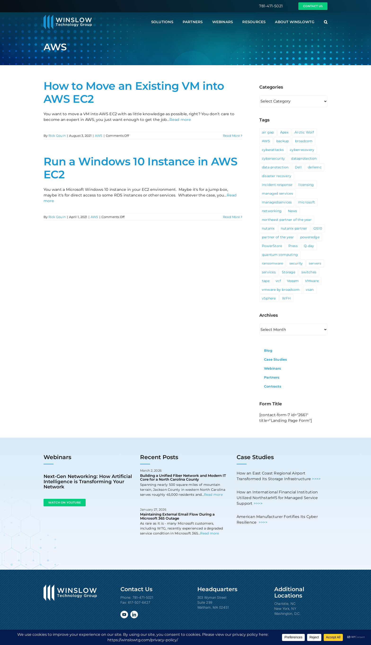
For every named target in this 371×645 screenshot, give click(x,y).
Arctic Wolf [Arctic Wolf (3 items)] (304, 132)
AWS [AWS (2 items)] (266, 141)
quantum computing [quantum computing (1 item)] (280, 254)
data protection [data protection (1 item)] (275, 167)
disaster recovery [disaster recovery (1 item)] (276, 176)
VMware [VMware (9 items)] (312, 281)
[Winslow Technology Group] (68, 16)
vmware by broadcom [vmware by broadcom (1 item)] (281, 289)
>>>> (316, 479)
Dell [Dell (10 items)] (298, 167)
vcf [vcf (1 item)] (278, 281)
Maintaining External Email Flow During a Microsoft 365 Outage (177, 516)
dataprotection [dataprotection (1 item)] (304, 158)
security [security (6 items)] (296, 263)
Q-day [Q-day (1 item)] (309, 246)
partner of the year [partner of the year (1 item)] (278, 237)
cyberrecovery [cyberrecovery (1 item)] (302, 150)
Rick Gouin (57, 135)
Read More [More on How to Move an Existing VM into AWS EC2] (231, 135)
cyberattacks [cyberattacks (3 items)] (273, 150)
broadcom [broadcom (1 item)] (304, 141)
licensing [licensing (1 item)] (306, 185)
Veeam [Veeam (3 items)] (293, 281)
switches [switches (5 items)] (308, 272)
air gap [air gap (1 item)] (268, 132)
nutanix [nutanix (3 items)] (268, 228)
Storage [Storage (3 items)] (288, 272)
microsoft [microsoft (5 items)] (306, 202)
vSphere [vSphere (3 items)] (269, 298)
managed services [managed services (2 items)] (277, 193)
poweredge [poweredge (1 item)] (309, 237)
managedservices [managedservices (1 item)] (277, 202)
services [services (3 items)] (269, 272)
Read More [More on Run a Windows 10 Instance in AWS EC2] (231, 217)
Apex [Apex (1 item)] (284, 132)
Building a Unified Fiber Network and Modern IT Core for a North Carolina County (183, 477)
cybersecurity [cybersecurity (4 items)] (273, 158)
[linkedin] (134, 614)
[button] (325, 22)
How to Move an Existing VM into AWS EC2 (134, 92)
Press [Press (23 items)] (293, 246)
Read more (180, 119)
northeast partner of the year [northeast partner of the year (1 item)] (287, 220)
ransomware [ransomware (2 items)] (272, 263)
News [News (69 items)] (292, 211)
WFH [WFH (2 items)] (286, 298)
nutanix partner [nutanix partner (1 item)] (294, 228)
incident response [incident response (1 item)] (277, 185)
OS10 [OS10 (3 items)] (318, 228)
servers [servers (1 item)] (315, 263)
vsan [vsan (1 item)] (310, 289)
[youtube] (124, 614)
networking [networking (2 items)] (272, 211)
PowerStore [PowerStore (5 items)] (272, 246)
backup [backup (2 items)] (282, 141)
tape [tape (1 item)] (265, 281)
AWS (98, 135)
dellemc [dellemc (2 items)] (315, 167)
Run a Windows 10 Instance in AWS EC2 (140, 168)
